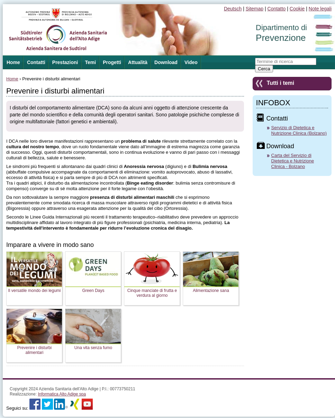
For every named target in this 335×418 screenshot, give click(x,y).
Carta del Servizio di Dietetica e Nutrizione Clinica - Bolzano (292, 161)
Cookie (297, 8)
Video (191, 62)
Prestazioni (65, 62)
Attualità (137, 62)
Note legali (320, 8)
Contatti (36, 62)
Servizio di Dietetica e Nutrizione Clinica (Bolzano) (299, 130)
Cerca (264, 68)
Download (166, 62)
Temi (90, 62)
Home (12, 78)
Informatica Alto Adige (62, 394)
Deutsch (233, 8)
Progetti (112, 62)
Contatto (276, 8)
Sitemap (254, 8)
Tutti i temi (281, 83)
